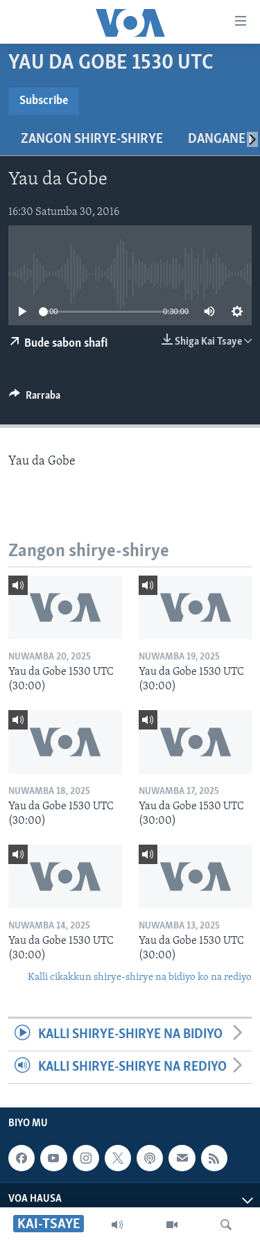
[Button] (34, 399)
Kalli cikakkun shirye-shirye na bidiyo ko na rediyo (140, 977)
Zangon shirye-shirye (92, 139)
